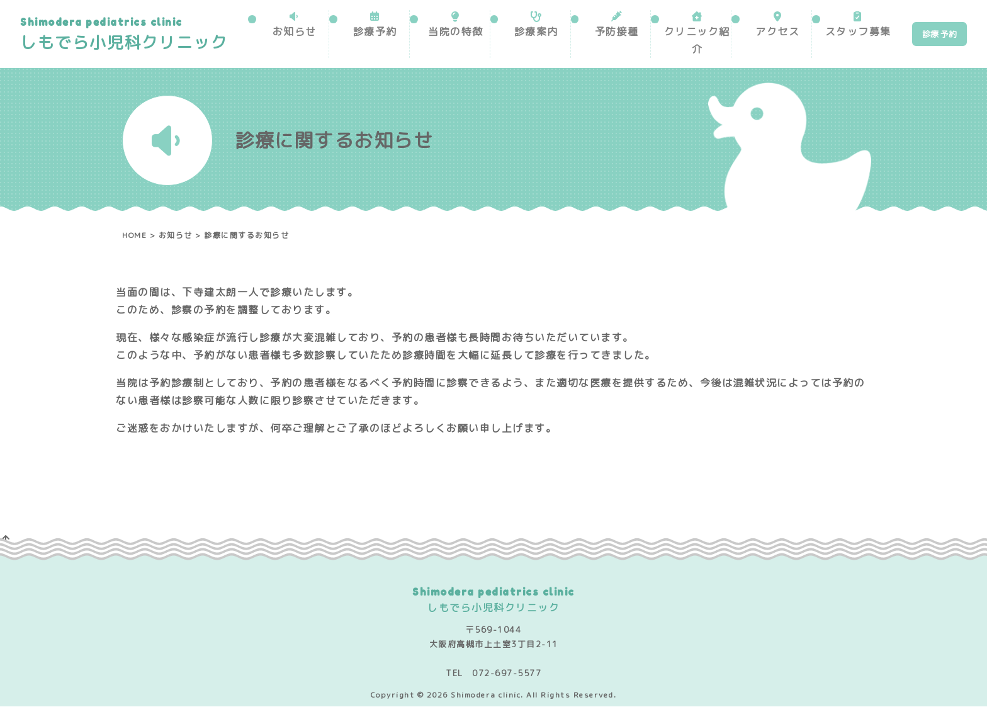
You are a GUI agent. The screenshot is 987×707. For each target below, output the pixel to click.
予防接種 (617, 31)
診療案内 (536, 31)
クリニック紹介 (697, 40)
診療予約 (375, 31)
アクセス (777, 31)
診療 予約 (939, 34)
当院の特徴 (455, 31)
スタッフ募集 (858, 31)
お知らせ (295, 31)
